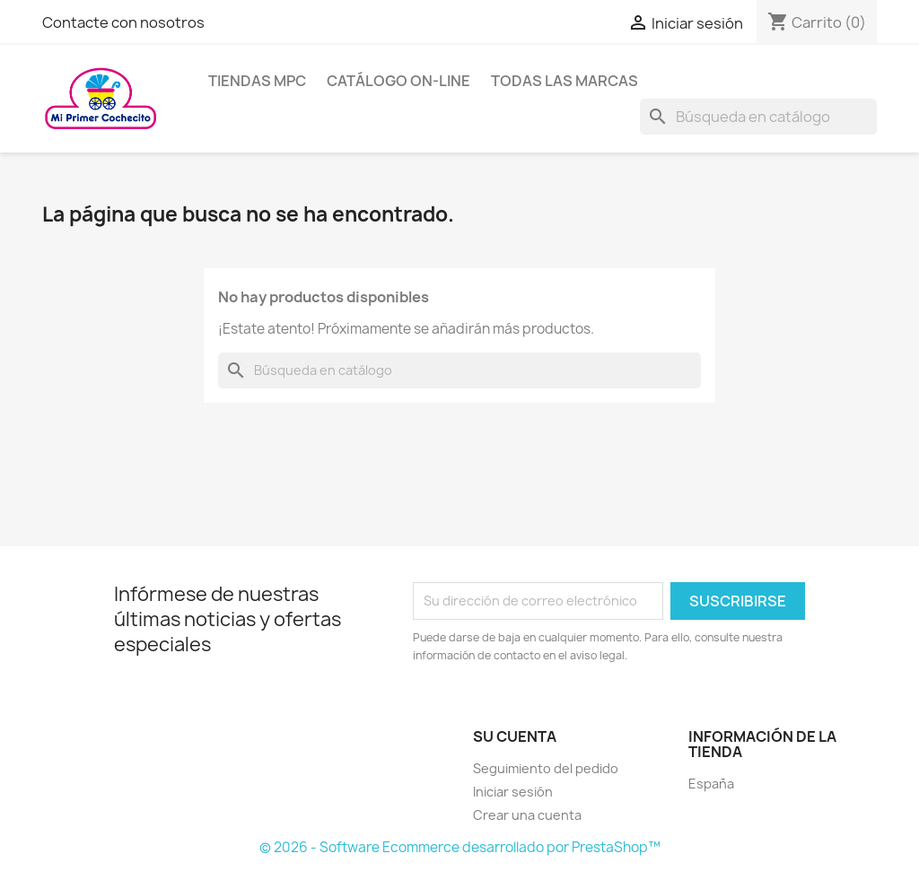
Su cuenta (514, 736)
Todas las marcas (564, 81)
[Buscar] (758, 117)
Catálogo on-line (398, 81)
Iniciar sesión (513, 791)
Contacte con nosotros (123, 22)
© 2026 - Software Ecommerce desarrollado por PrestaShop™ (460, 847)
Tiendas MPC (257, 81)
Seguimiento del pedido (545, 768)
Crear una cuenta (527, 814)
